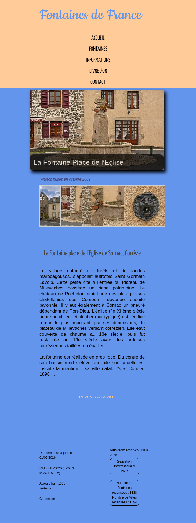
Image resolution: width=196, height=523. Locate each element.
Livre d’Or (98, 71)
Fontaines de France (90, 15)
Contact (98, 82)
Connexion (47, 499)
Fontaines (98, 49)
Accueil (98, 38)
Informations (98, 60)
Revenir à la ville (98, 397)
